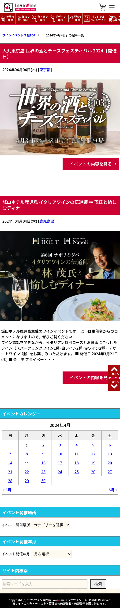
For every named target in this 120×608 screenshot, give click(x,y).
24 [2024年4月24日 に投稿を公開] (60, 471)
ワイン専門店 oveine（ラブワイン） (59, 600)
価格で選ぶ (23, 18)
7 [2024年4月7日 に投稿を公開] (10, 454)
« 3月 (7, 490)
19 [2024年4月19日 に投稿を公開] (93, 463)
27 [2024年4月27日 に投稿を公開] (110, 471)
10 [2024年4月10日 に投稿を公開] (60, 454)
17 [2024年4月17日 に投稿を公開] (60, 463)
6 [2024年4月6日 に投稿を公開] (110, 445)
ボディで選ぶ (58, 18)
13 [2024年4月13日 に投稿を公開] (110, 454)
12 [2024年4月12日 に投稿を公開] (93, 454)
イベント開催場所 (16, 524)
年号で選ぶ (7, 18)
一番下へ (114, 382)
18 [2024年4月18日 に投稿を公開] (77, 463)
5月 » (113, 490)
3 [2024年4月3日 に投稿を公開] (60, 445)
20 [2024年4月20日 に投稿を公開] (110, 463)
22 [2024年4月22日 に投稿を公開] (27, 471)
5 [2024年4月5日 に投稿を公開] (93, 445)
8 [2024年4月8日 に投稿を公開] (27, 454)
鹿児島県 (46, 221)
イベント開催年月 (16, 553)
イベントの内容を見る (91, 164)
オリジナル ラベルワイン (95, 18)
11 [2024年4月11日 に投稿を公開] (77, 454)
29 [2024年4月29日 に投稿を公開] (27, 480)
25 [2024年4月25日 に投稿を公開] (77, 471)
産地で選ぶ (74, 18)
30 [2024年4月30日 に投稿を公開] (43, 480)
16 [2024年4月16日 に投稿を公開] (43, 463)
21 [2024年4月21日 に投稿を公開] (10, 471)
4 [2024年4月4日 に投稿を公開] (76, 445)
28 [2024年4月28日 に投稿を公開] (10, 480)
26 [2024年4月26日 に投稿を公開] (93, 471)
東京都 (45, 69)
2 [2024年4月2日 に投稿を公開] (43, 445)
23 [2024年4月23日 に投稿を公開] (43, 471)
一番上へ (114, 373)
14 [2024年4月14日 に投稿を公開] (10, 463)
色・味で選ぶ (40, 18)
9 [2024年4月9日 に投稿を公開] (43, 454)
